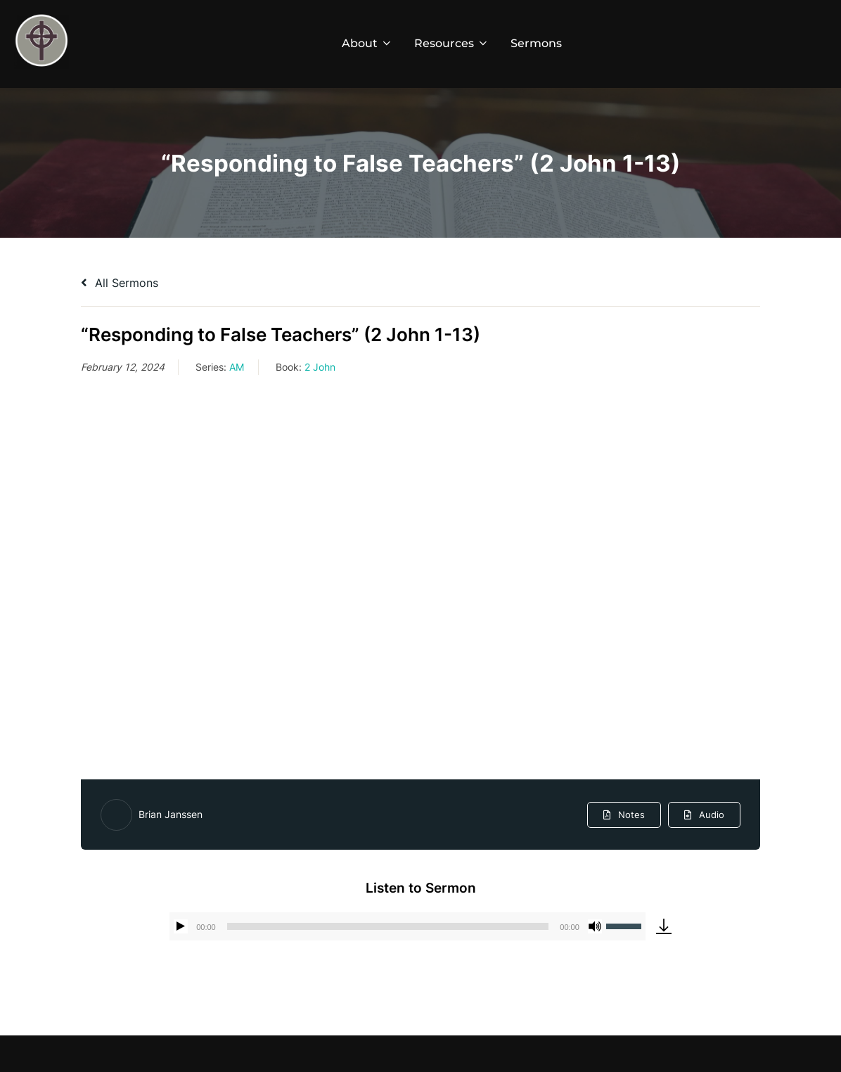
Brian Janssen (171, 814)
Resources (451, 43)
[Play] (181, 926)
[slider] (388, 926)
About (367, 43)
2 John (319, 367)
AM (236, 367)
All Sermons (119, 283)
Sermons (536, 43)
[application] (407, 926)
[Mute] (595, 926)
